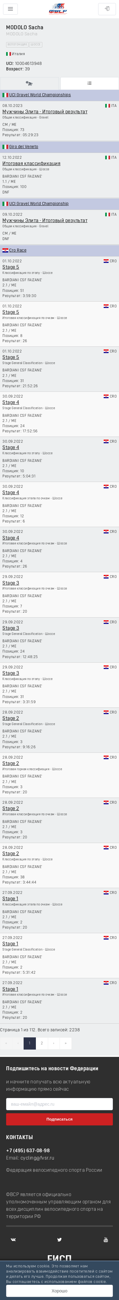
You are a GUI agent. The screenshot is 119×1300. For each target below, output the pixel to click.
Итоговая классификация (31, 163)
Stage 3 (10, 583)
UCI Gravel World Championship (39, 204)
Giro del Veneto (23, 147)
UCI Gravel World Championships (40, 95)
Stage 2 (10, 718)
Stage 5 (10, 267)
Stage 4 (10, 402)
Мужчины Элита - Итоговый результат (44, 112)
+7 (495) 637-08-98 (28, 1151)
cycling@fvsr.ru (38, 1158)
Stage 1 (10, 899)
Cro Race (17, 250)
